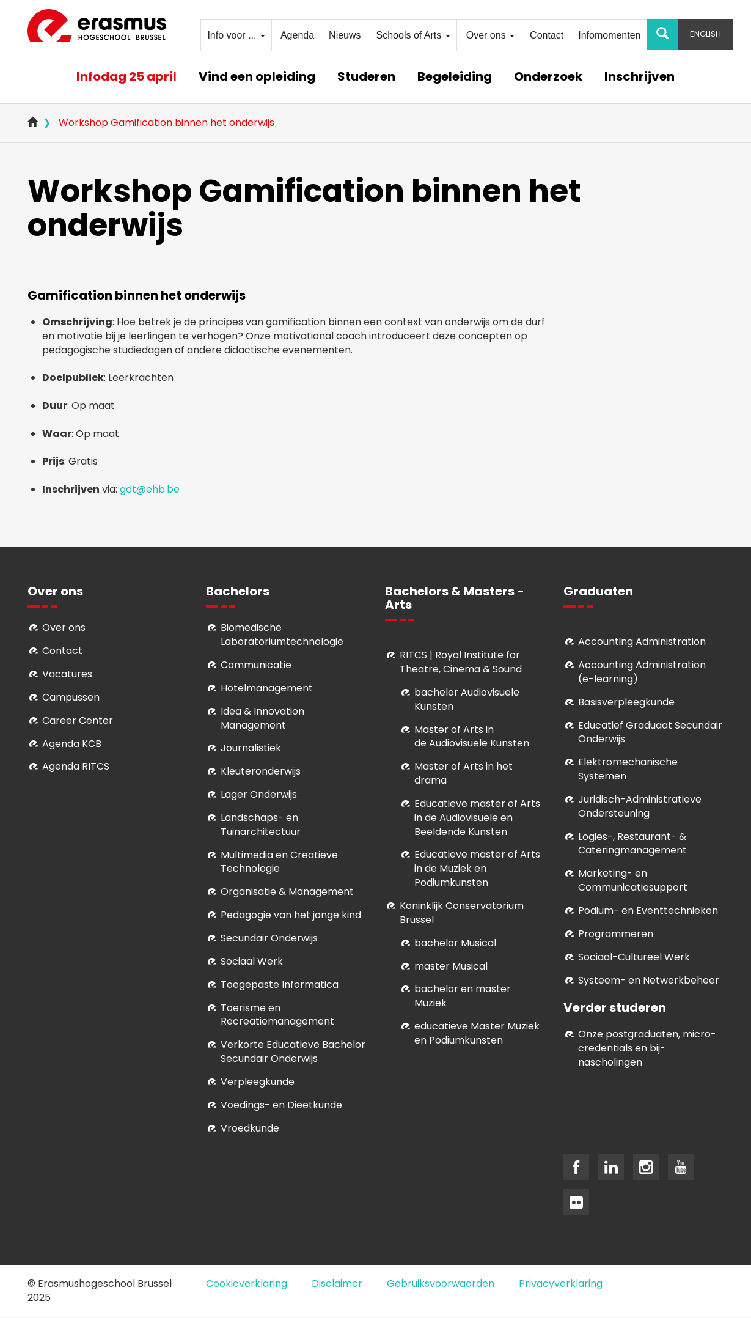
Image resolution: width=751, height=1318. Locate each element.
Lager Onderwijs (259, 794)
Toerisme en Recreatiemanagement (277, 1015)
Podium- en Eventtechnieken (648, 911)
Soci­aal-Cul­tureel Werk (634, 957)
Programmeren (615, 934)
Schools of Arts (413, 35)
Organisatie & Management (287, 892)
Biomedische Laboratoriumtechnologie (282, 634)
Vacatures (67, 674)
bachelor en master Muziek (462, 996)
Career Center (77, 720)
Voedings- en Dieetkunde (281, 1105)
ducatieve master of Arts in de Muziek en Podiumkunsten (477, 868)
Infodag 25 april (126, 77)
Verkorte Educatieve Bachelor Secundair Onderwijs (293, 1051)
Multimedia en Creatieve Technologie (279, 862)
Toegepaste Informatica (280, 984)
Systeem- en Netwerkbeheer (648, 980)
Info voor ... (236, 35)
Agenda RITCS (75, 766)
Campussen (71, 697)
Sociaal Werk (252, 961)
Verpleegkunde (258, 1082)
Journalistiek (251, 748)
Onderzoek (548, 77)
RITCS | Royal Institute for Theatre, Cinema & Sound (461, 662)
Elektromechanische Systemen (628, 769)
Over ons (490, 35)
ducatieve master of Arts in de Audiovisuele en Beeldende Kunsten (477, 818)
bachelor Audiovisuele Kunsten (466, 699)
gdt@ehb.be (150, 489)
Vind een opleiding (257, 77)
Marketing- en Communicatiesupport (632, 880)
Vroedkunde (250, 1128)
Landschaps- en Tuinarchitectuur (261, 825)
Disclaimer (337, 1283)
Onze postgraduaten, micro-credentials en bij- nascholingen (647, 1048)
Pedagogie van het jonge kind (291, 915)
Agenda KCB (71, 744)
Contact (546, 35)
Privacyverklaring (561, 1283)
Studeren (366, 77)
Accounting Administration (642, 642)
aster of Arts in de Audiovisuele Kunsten (471, 737)
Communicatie (256, 665)
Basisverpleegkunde (626, 702)
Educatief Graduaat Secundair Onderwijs (650, 732)
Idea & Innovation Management (262, 718)
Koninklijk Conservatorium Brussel (462, 913)
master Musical (451, 966)
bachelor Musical (455, 943)
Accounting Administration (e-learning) (642, 672)
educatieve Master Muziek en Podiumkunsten (477, 1033)
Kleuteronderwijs (261, 771)
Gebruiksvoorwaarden (440, 1283)
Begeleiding (454, 77)
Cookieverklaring (246, 1283)
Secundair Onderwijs (269, 938)
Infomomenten (609, 35)
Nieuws (345, 35)
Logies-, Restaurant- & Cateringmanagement (632, 844)
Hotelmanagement (267, 688)
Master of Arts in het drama (463, 773)
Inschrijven (639, 77)
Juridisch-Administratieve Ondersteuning (640, 806)
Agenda (297, 35)
